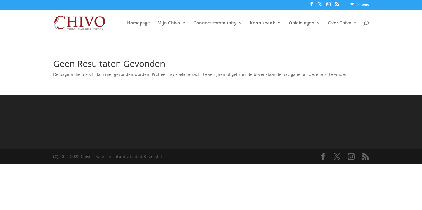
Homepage (138, 23)
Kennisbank (262, 23)
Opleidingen (301, 23)
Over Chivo (339, 23)
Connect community (214, 23)
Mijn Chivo (169, 23)
